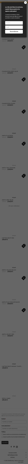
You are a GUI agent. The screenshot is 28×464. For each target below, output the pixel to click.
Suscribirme (14, 31)
